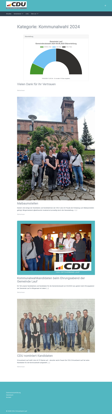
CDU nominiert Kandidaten (35, 355)
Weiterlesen (21, 90)
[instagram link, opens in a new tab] (105, 5)
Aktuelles (8, 13)
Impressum (9, 395)
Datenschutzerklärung (13, 392)
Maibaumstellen (27, 203)
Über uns (33, 13)
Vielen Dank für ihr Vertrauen (36, 84)
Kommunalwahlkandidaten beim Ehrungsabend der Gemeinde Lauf (51, 279)
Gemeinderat (17, 13)
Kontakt (8, 397)
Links (27, 13)
